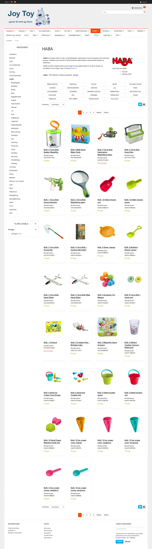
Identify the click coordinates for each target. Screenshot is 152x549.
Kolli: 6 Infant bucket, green (107, 393)
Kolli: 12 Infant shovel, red (107, 200)
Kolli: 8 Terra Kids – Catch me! (133, 295)
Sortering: (45, 104)
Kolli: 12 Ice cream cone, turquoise (132, 440)
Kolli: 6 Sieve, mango (106, 247)
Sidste (106, 112)
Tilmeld (119, 540)
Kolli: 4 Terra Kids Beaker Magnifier (51, 151)
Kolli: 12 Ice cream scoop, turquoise (78, 488)
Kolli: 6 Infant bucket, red (134, 393)
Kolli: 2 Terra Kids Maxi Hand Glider (78, 295)
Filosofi (124, 72)
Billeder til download (15, 531)
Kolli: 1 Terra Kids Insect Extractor (51, 200)
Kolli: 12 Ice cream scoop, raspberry (52, 488)
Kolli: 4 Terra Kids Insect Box (132, 151)
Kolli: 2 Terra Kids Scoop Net (51, 248)
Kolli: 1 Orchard (50, 342)
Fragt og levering (13, 527)
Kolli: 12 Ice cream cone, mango (78, 440)
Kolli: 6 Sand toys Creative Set (78, 393)
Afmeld (127, 540)
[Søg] (144, 12)
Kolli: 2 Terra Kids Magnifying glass (78, 200)
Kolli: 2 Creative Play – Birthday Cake (80, 343)
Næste (99, 112)
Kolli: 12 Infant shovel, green (134, 200)
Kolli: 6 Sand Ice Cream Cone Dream (52, 393)
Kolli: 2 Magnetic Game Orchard (105, 343)
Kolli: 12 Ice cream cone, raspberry (105, 440)
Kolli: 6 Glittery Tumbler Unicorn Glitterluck (132, 344)
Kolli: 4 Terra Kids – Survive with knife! (79, 248)
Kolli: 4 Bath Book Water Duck (78, 151)
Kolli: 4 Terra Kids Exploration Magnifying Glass (105, 152)
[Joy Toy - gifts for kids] (28, 16)
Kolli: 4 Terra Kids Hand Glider (51, 295)
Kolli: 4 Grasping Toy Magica (106, 295)
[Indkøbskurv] (139, 8)
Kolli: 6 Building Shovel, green (131, 248)
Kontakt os (11, 529)
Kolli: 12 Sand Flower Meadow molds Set (53, 440)
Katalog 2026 (126, 74)
